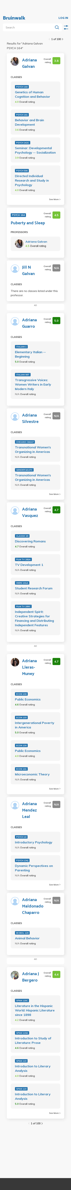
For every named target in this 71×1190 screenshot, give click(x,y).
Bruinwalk (14, 18)
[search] (29, 27)
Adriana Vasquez (30, 512)
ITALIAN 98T (22, 374)
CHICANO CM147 (25, 442)
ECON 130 (21, 694)
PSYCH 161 (22, 114)
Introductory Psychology (33, 842)
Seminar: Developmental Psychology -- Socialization (35, 150)
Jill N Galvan (28, 270)
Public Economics (28, 699)
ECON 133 (21, 717)
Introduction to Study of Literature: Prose (33, 1040)
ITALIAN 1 (21, 346)
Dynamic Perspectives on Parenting (34, 868)
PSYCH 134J (22, 860)
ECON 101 (21, 769)
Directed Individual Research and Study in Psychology (32, 180)
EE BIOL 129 (22, 933)
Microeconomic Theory (32, 774)
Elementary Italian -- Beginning (30, 354)
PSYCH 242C (22, 142)
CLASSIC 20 (22, 536)
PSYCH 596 (22, 170)
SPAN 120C (22, 1000)
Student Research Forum (33, 588)
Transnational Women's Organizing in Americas (33, 449)
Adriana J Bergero (30, 977)
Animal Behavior (27, 938)
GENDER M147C (24, 470)
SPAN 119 (21, 1061)
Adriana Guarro (29, 323)
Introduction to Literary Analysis (33, 1068)
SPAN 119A (22, 1033)
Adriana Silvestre (30, 418)
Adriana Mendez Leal (29, 810)
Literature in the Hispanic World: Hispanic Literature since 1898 (35, 1010)
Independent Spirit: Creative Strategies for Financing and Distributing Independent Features (34, 618)
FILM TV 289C (23, 606)
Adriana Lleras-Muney (29, 667)
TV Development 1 (29, 565)
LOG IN (63, 18)
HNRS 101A (22, 583)
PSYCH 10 (21, 837)
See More (54, 199)
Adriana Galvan (29, 63)
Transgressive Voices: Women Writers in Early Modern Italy (33, 384)
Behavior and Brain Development (29, 122)
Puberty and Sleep (28, 223)
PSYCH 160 (22, 86)
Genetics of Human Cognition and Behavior (32, 94)
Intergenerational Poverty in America (34, 725)
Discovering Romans (30, 541)
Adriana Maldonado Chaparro (32, 906)
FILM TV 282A (23, 559)
